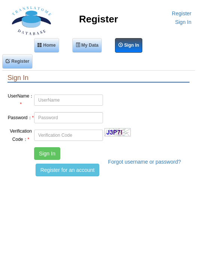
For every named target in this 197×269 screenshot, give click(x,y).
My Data (87, 45)
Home (46, 45)
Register (181, 13)
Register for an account (67, 170)
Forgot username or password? (144, 162)
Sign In (183, 22)
